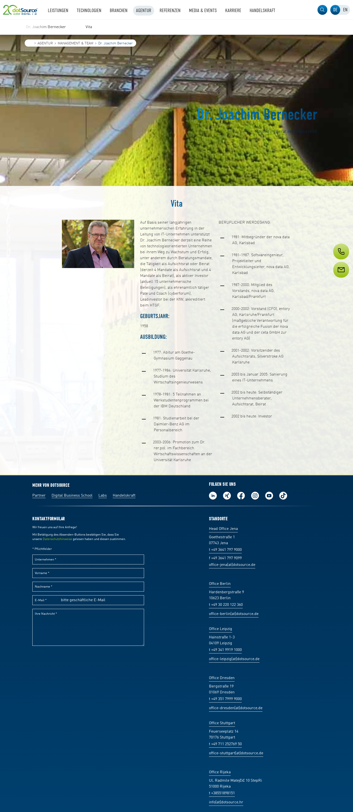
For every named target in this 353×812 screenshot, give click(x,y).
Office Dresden (222, 678)
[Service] (340, 279)
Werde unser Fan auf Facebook (241, 496)
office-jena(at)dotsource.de (232, 565)
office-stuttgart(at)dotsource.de (236, 753)
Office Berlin (220, 584)
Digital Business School (72, 496)
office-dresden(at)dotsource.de (235, 708)
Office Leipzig (220, 629)
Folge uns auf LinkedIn (213, 496)
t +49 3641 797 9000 (225, 550)
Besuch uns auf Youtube (269, 496)
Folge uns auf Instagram (255, 496)
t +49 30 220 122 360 (226, 605)
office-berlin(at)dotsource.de (234, 614)
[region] (176, 27)
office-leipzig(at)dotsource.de (234, 659)
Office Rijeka (220, 772)
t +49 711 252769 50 (225, 744)
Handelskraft (124, 496)
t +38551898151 (222, 793)
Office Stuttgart (222, 723)
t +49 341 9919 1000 (225, 650)
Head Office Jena (223, 529)
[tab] (335, 10)
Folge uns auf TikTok (283, 496)
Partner (39, 496)
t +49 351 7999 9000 (225, 699)
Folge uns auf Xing (227, 496)
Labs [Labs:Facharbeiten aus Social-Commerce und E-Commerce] (102, 496)
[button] (322, 10)
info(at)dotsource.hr (226, 802)
